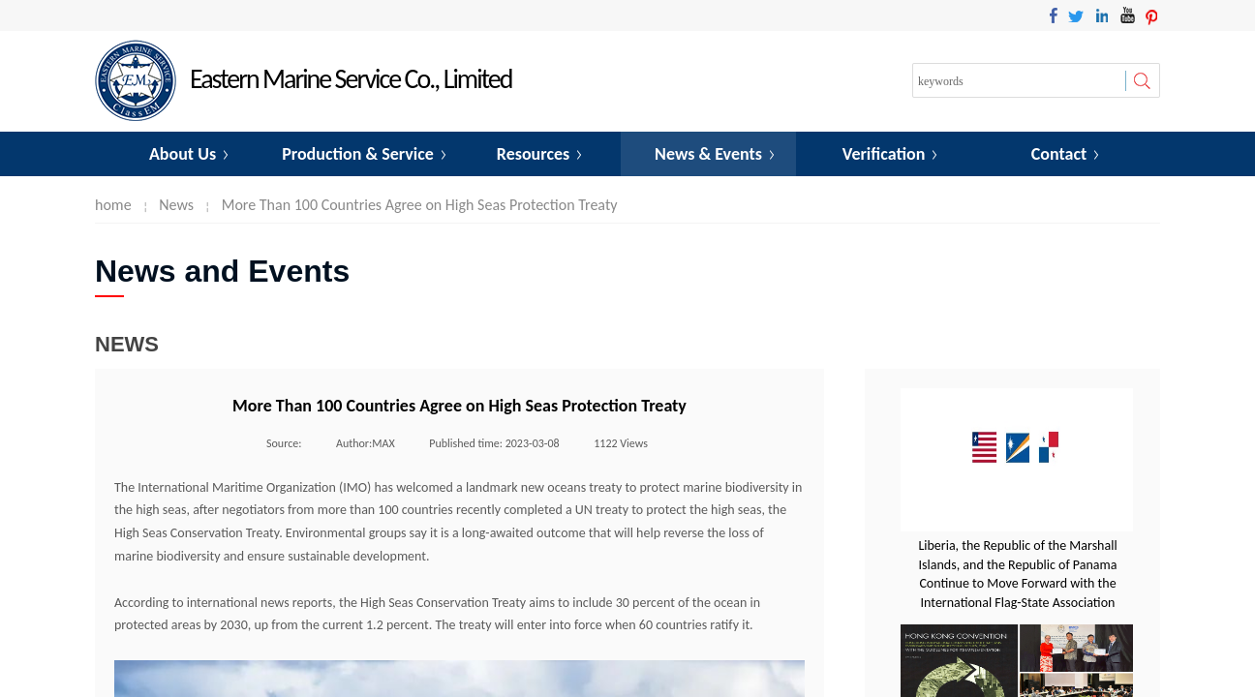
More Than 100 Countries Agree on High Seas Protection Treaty (420, 205)
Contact (1059, 154)
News (176, 205)
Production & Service (358, 154)
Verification (884, 154)
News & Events (708, 154)
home (113, 205)
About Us (182, 154)
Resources (533, 154)
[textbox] (1019, 81)
